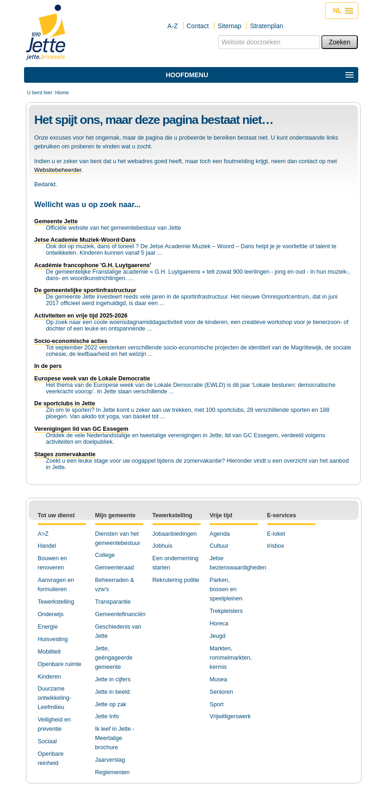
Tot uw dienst (56, 515)
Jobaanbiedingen (175, 534)
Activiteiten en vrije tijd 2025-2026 (81, 315)
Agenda (220, 534)
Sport (217, 704)
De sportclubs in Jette (64, 403)
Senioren (221, 692)
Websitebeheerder (57, 170)
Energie (48, 627)
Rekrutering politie (176, 580)
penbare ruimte (61, 664)
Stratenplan (266, 26)
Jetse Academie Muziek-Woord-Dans (84, 240)
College (105, 555)
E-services (281, 515)
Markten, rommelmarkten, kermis (231, 657)
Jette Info (107, 716)
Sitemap (229, 26)
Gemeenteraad (114, 567)
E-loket (276, 534)
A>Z (43, 534)
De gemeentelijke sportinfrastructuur (85, 290)
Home (62, 92)
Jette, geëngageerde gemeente (114, 657)
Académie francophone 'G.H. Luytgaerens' (92, 265)
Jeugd (218, 636)
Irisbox (275, 546)
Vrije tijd (221, 515)
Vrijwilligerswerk (230, 716)
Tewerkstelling (56, 602)
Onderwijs (51, 614)
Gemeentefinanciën (120, 614)
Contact (198, 26)
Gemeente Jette (56, 221)
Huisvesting (53, 639)
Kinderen (49, 676)
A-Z (172, 26)
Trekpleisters (226, 611)
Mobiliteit (49, 651)
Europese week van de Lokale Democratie (92, 378)
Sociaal (47, 741)
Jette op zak (111, 704)
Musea (218, 679)
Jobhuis (162, 546)
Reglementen (112, 772)
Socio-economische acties (70, 341)
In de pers (48, 366)
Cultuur (219, 546)
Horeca (219, 623)
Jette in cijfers (113, 679)
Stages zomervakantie (64, 454)
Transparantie (113, 602)
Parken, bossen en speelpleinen (226, 589)
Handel (47, 546)
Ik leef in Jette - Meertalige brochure (115, 738)
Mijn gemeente (115, 515)
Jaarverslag (110, 760)
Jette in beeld (112, 692)
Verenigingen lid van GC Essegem (81, 429)
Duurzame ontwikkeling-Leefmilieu (55, 697)
